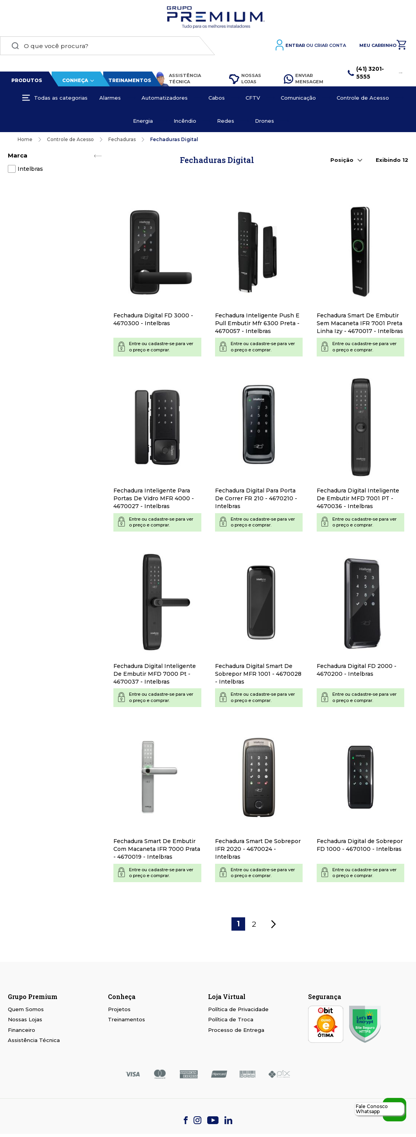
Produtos (26, 80)
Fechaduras (122, 139)
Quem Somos (26, 1009)
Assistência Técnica (178, 79)
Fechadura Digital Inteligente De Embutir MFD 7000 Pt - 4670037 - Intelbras (154, 674)
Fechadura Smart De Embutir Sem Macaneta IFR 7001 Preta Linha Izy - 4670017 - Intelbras (360, 323)
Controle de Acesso (70, 139)
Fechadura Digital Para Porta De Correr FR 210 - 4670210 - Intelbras (256, 498)
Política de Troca (230, 1019)
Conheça (75, 80)
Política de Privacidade (238, 1009)
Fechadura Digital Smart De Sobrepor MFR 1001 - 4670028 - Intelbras (258, 674)
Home (25, 139)
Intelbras (30, 168)
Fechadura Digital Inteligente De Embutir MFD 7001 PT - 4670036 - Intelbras (358, 498)
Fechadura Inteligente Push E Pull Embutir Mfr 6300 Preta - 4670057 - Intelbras (257, 323)
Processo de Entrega (236, 1030)
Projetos (119, 1009)
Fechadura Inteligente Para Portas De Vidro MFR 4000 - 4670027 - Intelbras (153, 498)
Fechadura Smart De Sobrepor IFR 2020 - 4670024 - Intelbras (258, 849)
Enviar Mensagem (303, 78)
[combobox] (107, 45)
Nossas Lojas (245, 78)
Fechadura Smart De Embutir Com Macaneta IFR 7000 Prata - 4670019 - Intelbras (156, 849)
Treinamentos (129, 80)
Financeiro (21, 1030)
